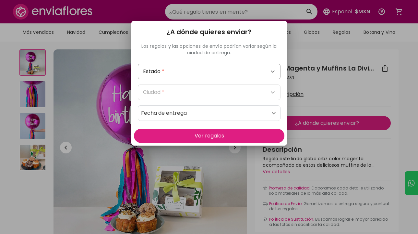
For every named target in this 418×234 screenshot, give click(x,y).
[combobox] (209, 71)
